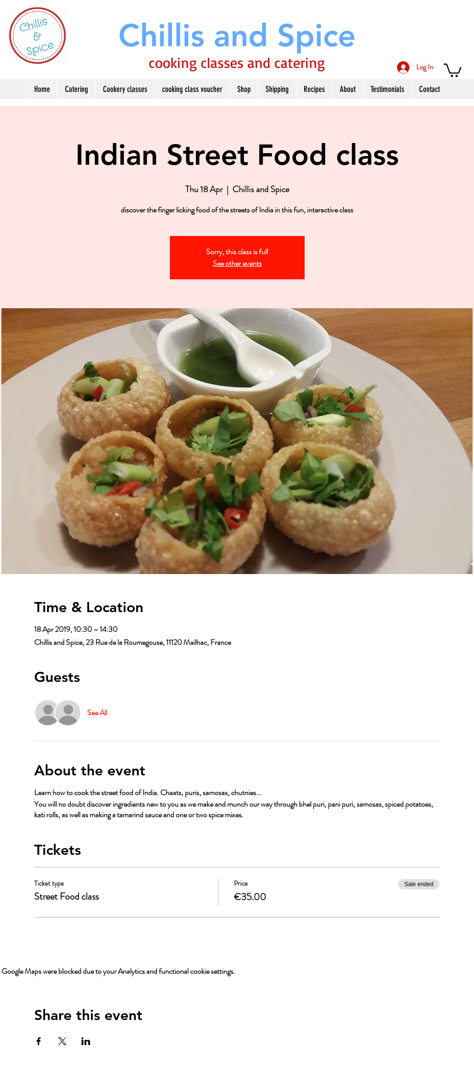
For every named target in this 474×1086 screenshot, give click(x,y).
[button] (452, 69)
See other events (237, 263)
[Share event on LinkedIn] (85, 1041)
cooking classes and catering (237, 62)
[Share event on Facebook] (38, 1041)
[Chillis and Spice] (237, 35)
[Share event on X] (62, 1041)
